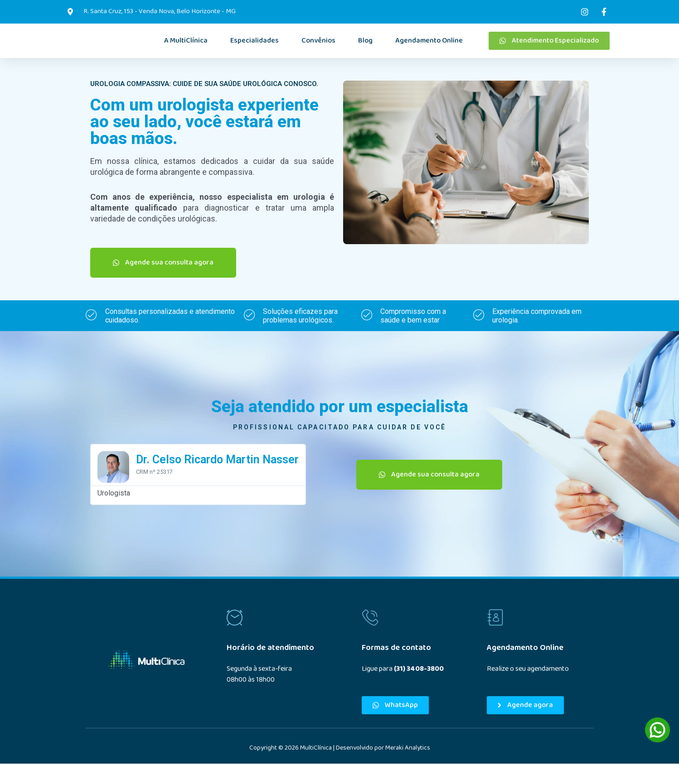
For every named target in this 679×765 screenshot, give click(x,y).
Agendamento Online (429, 41)
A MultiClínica (186, 41)
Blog (365, 41)
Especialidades (254, 41)
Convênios (318, 41)
